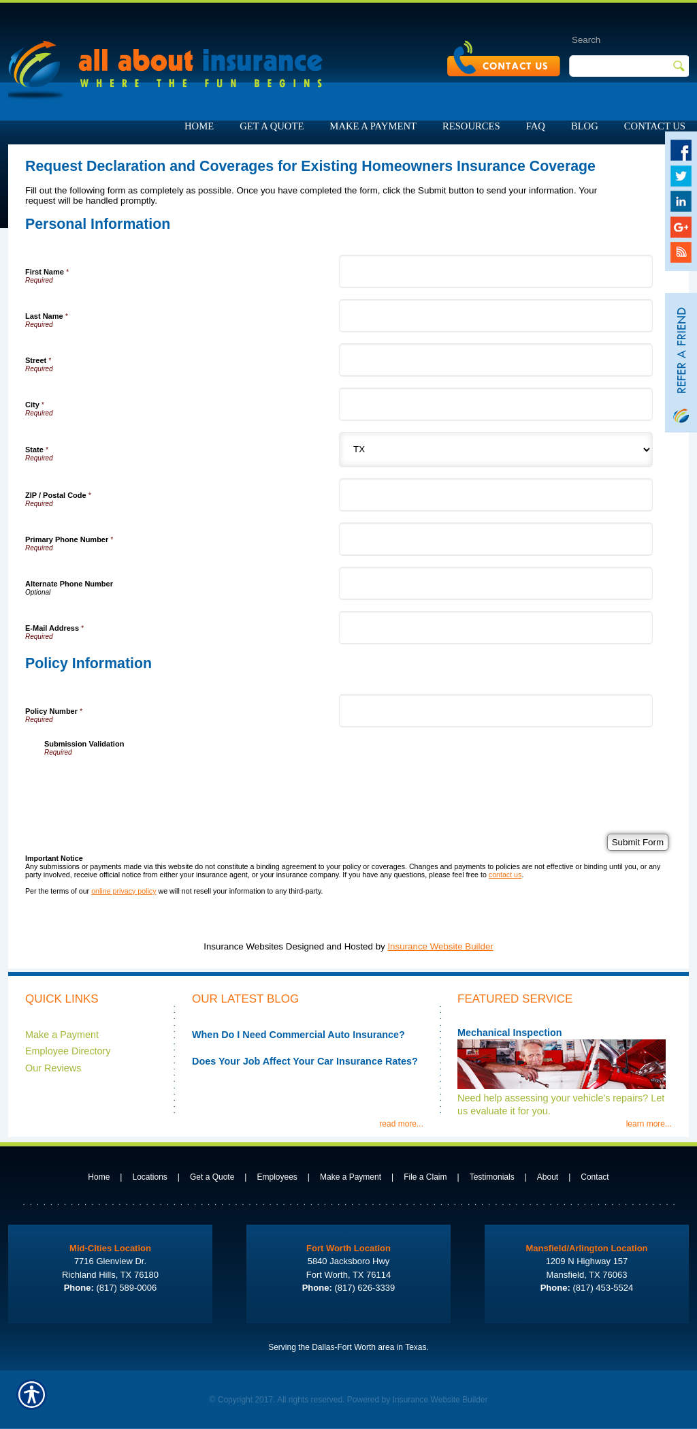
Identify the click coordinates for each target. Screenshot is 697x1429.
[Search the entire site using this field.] (615, 39)
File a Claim (425, 1177)
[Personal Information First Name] (496, 271)
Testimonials (492, 1177)
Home (99, 1177)
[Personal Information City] (496, 404)
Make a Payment (62, 1034)
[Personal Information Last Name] (496, 315)
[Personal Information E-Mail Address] (496, 627)
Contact (595, 1177)
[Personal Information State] (496, 449)
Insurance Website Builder (440, 946)
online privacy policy (123, 891)
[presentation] (147, 782)
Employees (277, 1177)
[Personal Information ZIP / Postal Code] (496, 495)
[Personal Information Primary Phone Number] (496, 539)
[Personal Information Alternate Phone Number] (496, 583)
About (547, 1177)
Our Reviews (53, 1068)
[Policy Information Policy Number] (496, 710)
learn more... (649, 1124)
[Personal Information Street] (496, 360)
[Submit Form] (637, 842)
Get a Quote (212, 1177)
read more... (401, 1124)
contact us (505, 874)
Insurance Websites (243, 946)
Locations (149, 1177)
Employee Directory (68, 1051)
